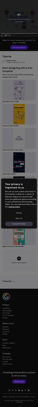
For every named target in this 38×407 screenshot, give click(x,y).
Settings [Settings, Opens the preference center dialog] (19, 213)
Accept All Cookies (19, 224)
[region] (19, 203)
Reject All (19, 218)
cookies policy (14, 207)
